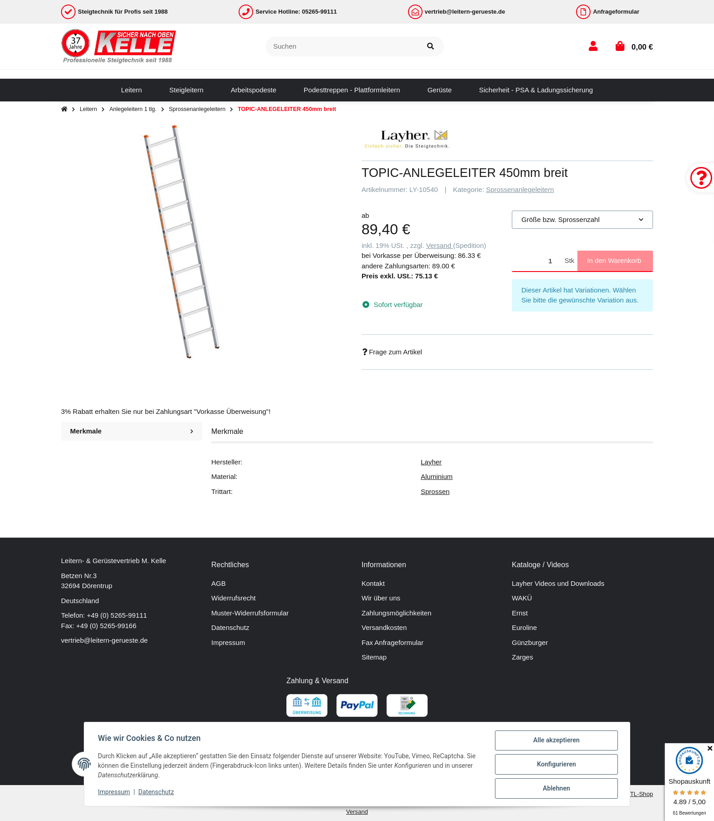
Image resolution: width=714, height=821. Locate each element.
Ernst (520, 613)
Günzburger (530, 642)
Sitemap (374, 657)
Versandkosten (384, 627)
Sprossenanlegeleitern (520, 189)
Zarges (522, 657)
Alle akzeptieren (555, 741)
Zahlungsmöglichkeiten (396, 613)
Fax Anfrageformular (392, 642)
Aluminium (437, 476)
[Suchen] (342, 46)
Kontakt (373, 583)
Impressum (228, 642)
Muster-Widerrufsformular (250, 613)
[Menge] (536, 261)
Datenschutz (230, 627)
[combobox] (582, 220)
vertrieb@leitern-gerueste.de (104, 640)
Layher (431, 462)
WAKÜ (522, 598)
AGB (218, 583)
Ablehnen (555, 788)
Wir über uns (381, 598)
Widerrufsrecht (233, 598)
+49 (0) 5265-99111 (117, 615)
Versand (439, 245)
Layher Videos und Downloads (558, 583)
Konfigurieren (555, 765)
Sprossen (435, 491)
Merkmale (131, 431)
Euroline (524, 627)
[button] (593, 46)
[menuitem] (131, 90)
